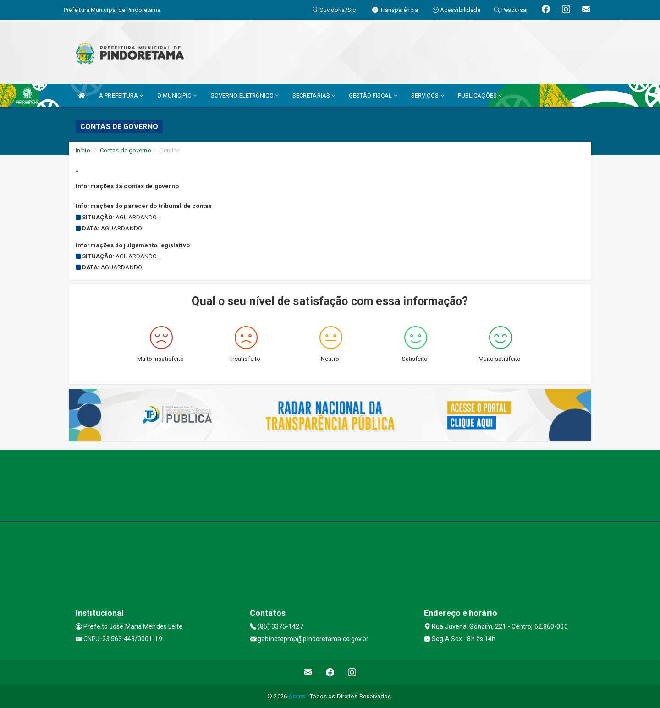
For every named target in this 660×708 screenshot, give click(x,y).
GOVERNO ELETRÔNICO (244, 95)
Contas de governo (125, 150)
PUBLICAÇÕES (480, 95)
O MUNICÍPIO (177, 95)
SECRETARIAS (313, 95)
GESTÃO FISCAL (373, 95)
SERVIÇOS (427, 95)
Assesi (297, 696)
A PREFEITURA (121, 95)
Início (83, 150)
